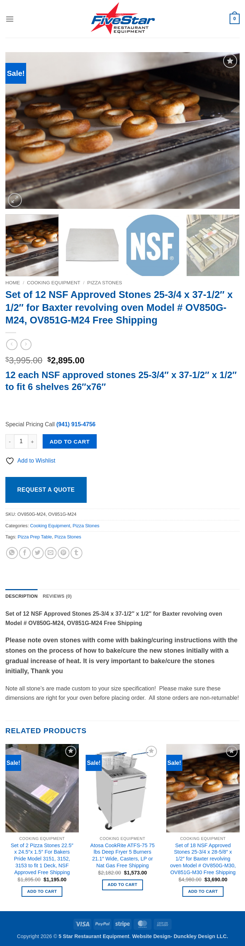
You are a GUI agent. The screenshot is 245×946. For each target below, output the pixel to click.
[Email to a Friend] (51, 553)
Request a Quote (46, 490)
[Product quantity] (21, 441)
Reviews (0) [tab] (57, 596)
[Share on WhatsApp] (12, 553)
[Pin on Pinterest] (63, 553)
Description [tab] (21, 596)
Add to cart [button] (42, 891)
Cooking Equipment (53, 282)
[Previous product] (26, 344)
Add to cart (70, 441)
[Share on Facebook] (25, 553)
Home (12, 282)
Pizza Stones (104, 282)
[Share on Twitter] (38, 553)
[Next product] (11, 344)
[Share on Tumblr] (76, 553)
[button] (9, 19)
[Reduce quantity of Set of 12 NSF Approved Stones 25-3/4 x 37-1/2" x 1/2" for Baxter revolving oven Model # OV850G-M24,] (9, 441)
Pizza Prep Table (35, 536)
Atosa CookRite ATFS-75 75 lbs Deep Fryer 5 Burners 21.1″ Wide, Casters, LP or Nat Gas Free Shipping (122, 855)
